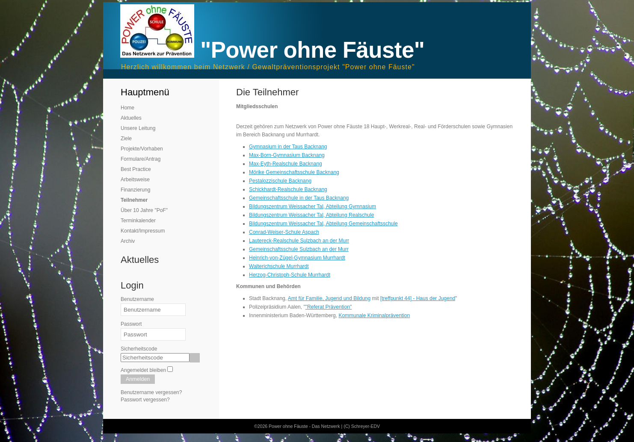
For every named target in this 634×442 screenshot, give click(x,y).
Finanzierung (135, 190)
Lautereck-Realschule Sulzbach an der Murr (299, 241)
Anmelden (138, 379)
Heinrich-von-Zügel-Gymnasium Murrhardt (297, 258)
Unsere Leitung (138, 128)
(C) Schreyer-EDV (362, 426)
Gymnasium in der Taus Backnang (288, 147)
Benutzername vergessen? (151, 392)
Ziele (126, 138)
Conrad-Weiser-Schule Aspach (284, 232)
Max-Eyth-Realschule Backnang (285, 164)
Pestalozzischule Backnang (280, 181)
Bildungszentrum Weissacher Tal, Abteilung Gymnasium (312, 206)
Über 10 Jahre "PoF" (144, 210)
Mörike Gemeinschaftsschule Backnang (294, 172)
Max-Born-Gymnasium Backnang (287, 155)
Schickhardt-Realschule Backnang (288, 189)
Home (127, 108)
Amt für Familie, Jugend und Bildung (329, 298)
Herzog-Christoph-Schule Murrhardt (289, 275)
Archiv (128, 241)
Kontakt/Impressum (143, 231)
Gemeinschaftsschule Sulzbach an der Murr (299, 249)
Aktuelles (131, 118)
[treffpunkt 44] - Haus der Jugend (417, 298)
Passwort (131, 324)
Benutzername (137, 299)
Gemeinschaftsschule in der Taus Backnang (299, 198)
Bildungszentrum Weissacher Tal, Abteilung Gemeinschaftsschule (323, 224)
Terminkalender (138, 221)
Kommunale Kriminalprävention (374, 315)
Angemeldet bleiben (143, 370)
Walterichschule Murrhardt (279, 266)
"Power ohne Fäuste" (312, 49)
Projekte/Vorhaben (142, 149)
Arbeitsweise (135, 180)
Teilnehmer (134, 200)
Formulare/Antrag (140, 159)
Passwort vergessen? (145, 400)
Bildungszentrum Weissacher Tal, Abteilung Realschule (311, 215)
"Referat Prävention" (328, 307)
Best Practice (136, 169)
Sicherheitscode (139, 349)
